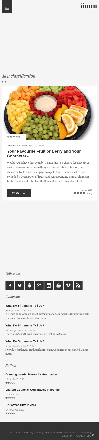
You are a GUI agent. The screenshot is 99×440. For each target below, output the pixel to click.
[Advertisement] (49, 45)
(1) (28, 156)
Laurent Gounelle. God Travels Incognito (32, 390)
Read (19, 193)
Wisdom (11, 146)
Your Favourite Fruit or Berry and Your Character (44, 153)
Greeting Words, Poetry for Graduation (31, 374)
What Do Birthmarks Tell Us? (24, 306)
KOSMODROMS (83, 435)
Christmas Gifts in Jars (20, 405)
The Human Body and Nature (31, 146)
